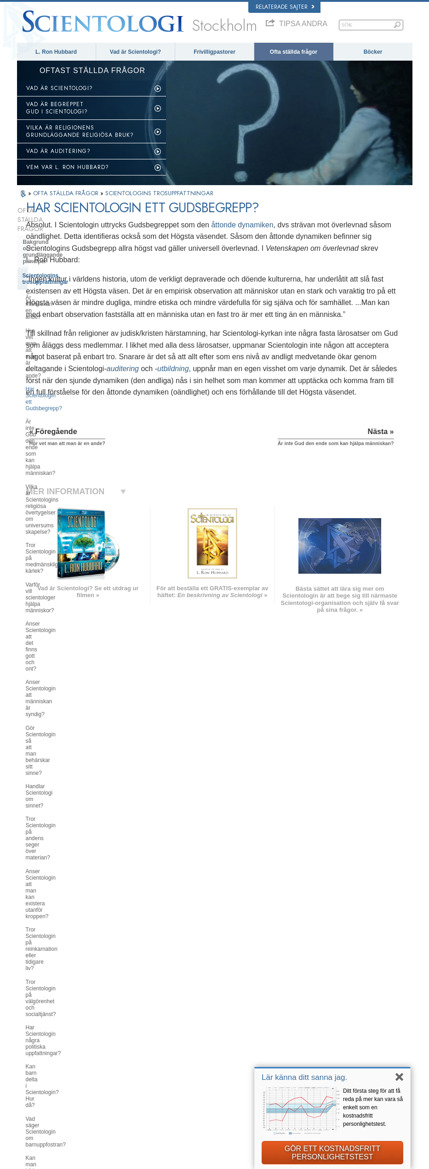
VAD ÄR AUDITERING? (58, 151)
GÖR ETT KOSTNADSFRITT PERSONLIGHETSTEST (333, 1153)
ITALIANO (115, 1065)
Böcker (373, 52)
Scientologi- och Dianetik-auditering (57, 740)
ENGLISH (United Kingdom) (57, 1021)
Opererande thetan (47, 771)
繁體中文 (36, 1076)
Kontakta (211, 1083)
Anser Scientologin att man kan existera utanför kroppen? (64, 483)
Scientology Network (330, 1023)
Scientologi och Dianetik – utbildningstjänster (57, 719)
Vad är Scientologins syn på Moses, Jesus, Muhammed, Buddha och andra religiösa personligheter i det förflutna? (61, 649)
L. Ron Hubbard (56, 52)
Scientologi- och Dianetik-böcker (66, 702)
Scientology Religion (330, 1032)
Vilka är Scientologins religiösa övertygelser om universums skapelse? (63, 327)
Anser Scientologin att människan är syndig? (67, 409)
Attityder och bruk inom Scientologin (54, 816)
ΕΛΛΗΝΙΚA (117, 1057)
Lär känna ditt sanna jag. (304, 1077)
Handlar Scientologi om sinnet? (64, 446)
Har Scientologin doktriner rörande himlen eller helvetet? (68, 622)
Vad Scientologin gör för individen (68, 688)
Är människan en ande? (55, 260)
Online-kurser (216, 1065)
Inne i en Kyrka (42, 799)
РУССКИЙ (38, 1067)
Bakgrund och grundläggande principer (62, 226)
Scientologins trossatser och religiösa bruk (243, 1018)
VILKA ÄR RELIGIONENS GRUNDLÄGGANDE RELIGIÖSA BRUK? (80, 131)
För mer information (223, 1074)
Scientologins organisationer (61, 847)
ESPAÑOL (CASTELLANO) (135, 1048)
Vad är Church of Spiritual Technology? (57, 892)
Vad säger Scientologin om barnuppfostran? (59, 582)
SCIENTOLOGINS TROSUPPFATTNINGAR (159, 193)
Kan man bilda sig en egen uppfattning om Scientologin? (61, 602)
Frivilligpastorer (214, 52)
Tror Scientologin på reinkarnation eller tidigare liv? (67, 503)
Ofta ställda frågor (293, 52)
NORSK (113, 1021)
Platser (209, 1092)
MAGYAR (115, 1012)
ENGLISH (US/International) (58, 1012)
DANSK (35, 1030)
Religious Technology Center (61, 875)
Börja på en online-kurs (333, 1050)
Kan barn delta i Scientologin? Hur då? (67, 562)
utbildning (274, 415)
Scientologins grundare (54, 674)
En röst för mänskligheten (230, 1030)
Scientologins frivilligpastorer (339, 1059)
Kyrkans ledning (44, 861)
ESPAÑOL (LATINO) (127, 1039)
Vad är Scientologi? (135, 52)
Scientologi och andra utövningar (67, 833)
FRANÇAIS (39, 1039)
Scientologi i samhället (53, 923)
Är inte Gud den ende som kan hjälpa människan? (63, 303)
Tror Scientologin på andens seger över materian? (68, 463)
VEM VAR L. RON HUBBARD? (67, 167)
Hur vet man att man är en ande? (66, 274)
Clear (30, 757)
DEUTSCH (38, 1094)
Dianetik (316, 1014)
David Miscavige (325, 1041)
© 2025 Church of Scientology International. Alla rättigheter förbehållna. (101, 1159)
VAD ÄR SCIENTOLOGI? (59, 88)
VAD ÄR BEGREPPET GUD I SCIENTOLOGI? (57, 108)
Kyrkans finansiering (50, 909)
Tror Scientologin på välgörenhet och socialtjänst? (65, 523)
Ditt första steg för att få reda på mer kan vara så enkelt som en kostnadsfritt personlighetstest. (373, 1107)
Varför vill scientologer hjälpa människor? (61, 370)
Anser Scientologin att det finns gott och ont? (69, 390)
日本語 (33, 1059)
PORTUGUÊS (120, 1074)
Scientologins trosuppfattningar (64, 244)
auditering (224, 415)
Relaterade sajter (285, 7)
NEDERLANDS (43, 1085)
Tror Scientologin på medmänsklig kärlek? (67, 350)
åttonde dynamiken (343, 225)
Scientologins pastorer (53, 785)
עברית (34, 1049)
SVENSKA (116, 1030)
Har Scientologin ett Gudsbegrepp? (69, 287)
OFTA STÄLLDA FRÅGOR (66, 193)
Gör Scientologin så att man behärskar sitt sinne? (60, 430)
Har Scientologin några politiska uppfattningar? (64, 542)
